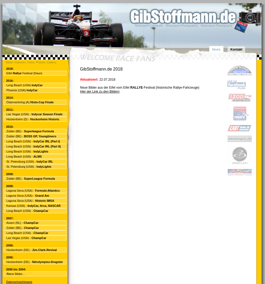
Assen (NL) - (22, 222)
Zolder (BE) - (30, 131)
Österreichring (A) (30, 102)
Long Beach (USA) (24, 85)
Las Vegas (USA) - (34, 114)
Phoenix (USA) (22, 90)
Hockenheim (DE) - (31, 250)
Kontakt (236, 49)
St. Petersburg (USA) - (29, 161)
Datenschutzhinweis (19, 281)
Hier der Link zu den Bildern (99, 91)
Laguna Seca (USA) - (33, 190)
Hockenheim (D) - (32, 119)
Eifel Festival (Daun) (24, 73)
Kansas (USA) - (33, 205)
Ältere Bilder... (15, 273)
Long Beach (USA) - (33, 141)
